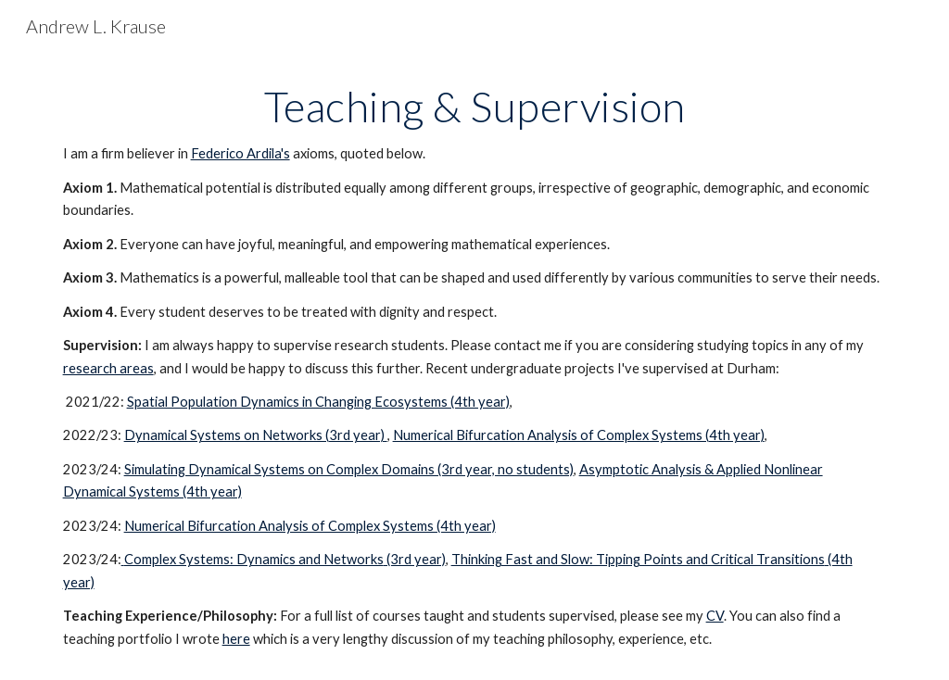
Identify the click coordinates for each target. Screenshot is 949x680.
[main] (475, 366)
